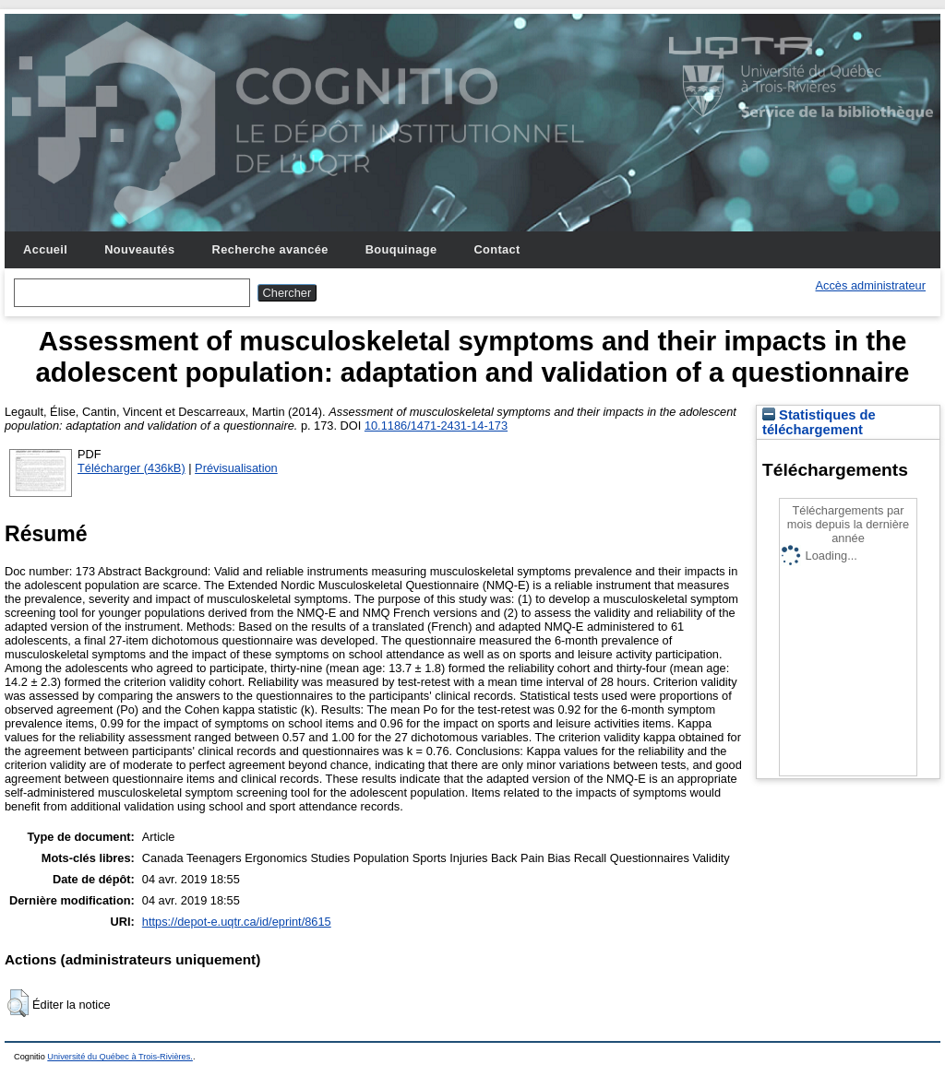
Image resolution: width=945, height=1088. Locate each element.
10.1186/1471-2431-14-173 (436, 425)
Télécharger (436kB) (131, 468)
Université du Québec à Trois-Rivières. (120, 1056)
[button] (18, 1003)
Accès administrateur (871, 285)
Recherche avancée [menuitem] (270, 249)
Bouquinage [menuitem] (401, 249)
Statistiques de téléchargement (819, 422)
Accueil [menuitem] (45, 249)
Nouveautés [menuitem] (139, 249)
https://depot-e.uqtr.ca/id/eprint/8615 (236, 921)
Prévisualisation (236, 468)
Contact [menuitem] (496, 249)
